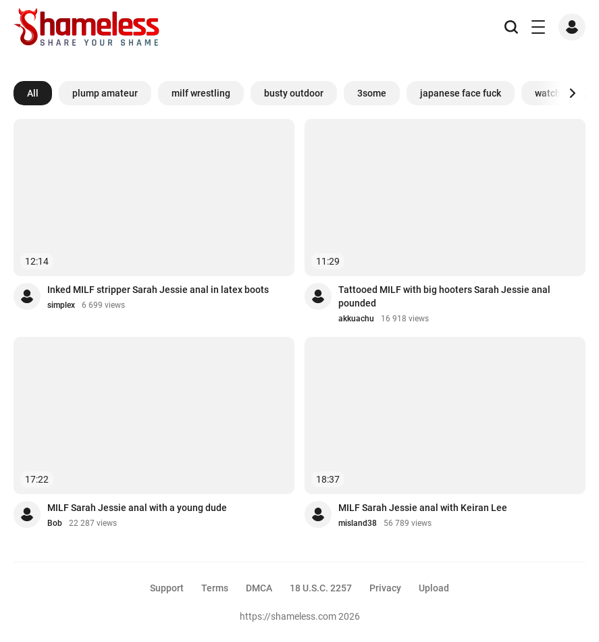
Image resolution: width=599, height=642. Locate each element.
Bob (54, 523)
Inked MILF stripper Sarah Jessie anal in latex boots (158, 289)
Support (167, 588)
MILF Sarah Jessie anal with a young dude (137, 507)
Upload (434, 588)
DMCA (259, 588)
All (32, 93)
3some (371, 93)
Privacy (385, 588)
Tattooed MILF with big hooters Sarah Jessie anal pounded (444, 296)
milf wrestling (201, 93)
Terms (214, 588)
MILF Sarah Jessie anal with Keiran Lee (422, 507)
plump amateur (105, 93)
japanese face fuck (460, 93)
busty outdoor (293, 93)
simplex (61, 305)
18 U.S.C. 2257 (321, 588)
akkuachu (356, 319)
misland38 (357, 523)
